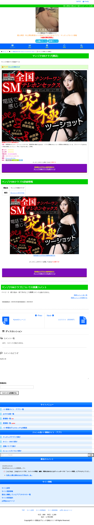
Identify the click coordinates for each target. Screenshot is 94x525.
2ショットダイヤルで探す (12, 451)
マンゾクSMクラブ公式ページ (44, 168)
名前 (44, 383)
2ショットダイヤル (11, 158)
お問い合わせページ (66, 510)
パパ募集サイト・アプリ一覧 (13, 409)
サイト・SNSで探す (10, 441)
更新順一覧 (9, 423)
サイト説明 (6, 488)
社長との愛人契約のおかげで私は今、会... (19, 475)
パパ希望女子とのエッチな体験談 (15, 428)
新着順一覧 (8, 418)
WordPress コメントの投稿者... (12, 468)
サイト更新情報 (7, 491)
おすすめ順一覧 (8, 414)
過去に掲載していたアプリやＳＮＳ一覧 (16, 494)
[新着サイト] (53, 41)
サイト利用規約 (7, 498)
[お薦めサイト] (41, 41)
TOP (23, 510)
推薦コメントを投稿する (79, 298)
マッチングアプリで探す (12, 437)
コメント (3, 359)
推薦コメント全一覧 (80, 295)
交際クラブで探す (9, 446)
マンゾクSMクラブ (14, 67)
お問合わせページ (8, 501)
